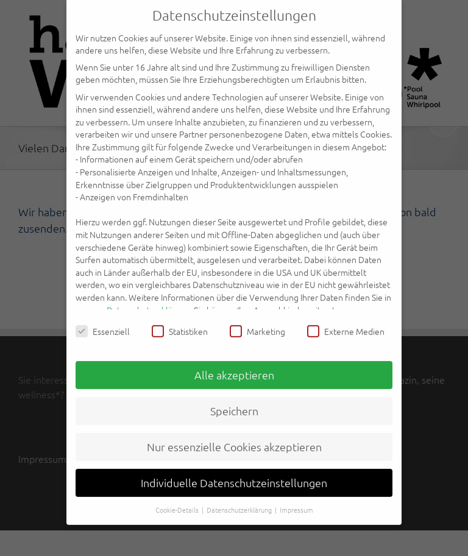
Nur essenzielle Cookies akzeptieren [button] (234, 438)
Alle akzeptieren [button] (234, 366)
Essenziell (103, 322)
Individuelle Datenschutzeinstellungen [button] (234, 473)
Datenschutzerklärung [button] (240, 500)
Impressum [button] (296, 500)
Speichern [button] (234, 402)
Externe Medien (346, 322)
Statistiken (180, 322)
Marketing (257, 322)
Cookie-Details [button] (177, 500)
